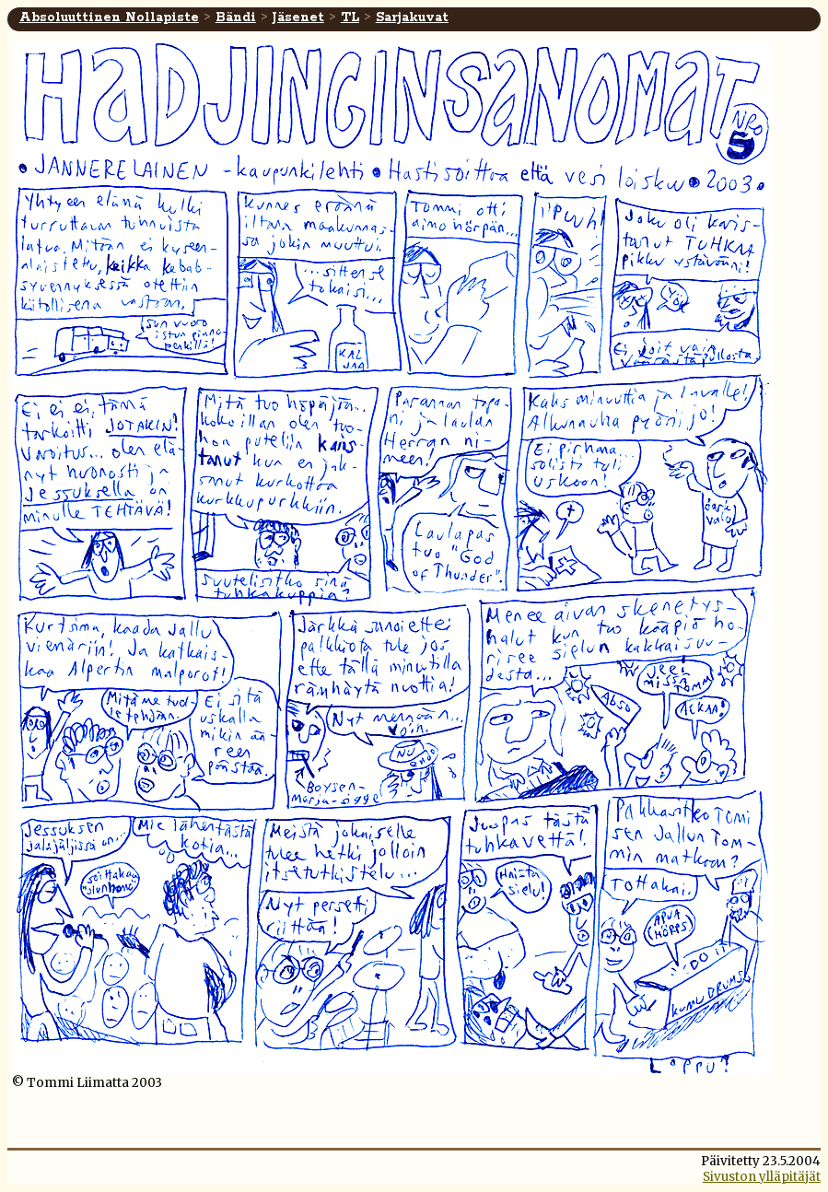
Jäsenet (298, 17)
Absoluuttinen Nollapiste (109, 17)
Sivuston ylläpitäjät (762, 1177)
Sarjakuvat (412, 17)
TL (350, 17)
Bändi (236, 17)
